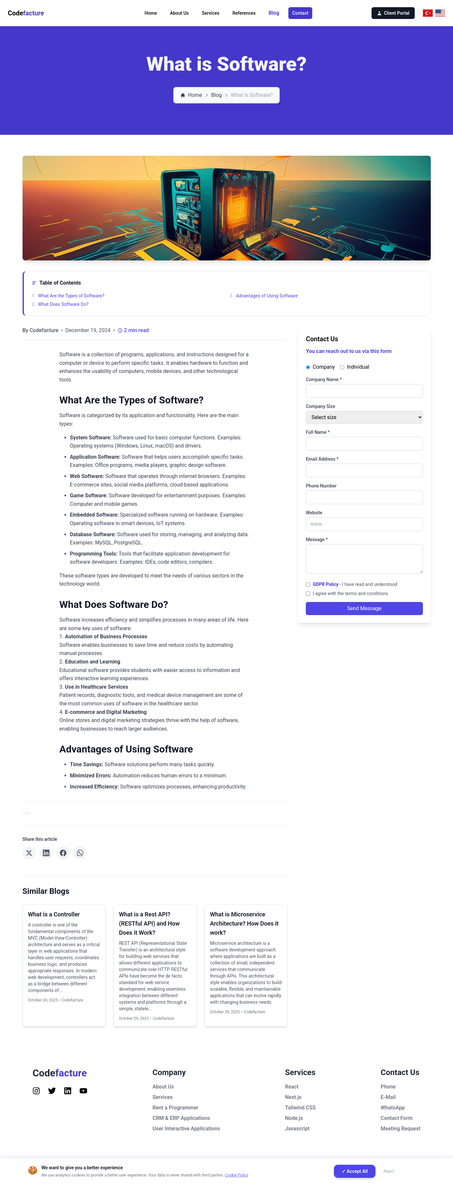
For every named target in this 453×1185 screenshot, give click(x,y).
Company (320, 367)
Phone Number (321, 485)
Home (151, 13)
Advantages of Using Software (264, 295)
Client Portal (393, 13)
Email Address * (322, 459)
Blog (274, 13)
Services (210, 13)
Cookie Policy (236, 1175)
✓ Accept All (355, 1171)
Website (314, 512)
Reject (388, 1171)
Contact (300, 13)
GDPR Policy (326, 584)
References (244, 13)
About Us (179, 13)
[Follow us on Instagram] (36, 1091)
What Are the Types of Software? (68, 295)
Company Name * (324, 379)
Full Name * (318, 432)
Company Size (320, 406)
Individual (354, 367)
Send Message (364, 608)
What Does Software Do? (60, 304)
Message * (317, 539)
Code (26, 13)
